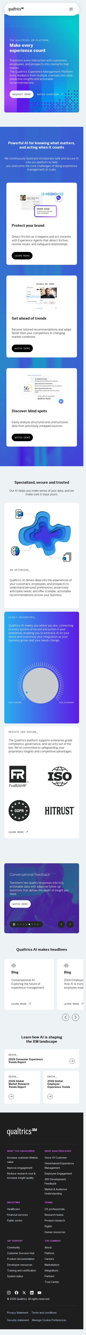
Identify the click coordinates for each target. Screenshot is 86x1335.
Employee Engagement (58, 1173)
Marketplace (52, 1264)
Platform (49, 1253)
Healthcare (13, 1209)
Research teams (54, 1214)
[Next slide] (70, 924)
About (48, 1247)
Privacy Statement (17, 1312)
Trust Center (52, 1281)
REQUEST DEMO (21, 94)
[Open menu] (71, 9)
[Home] (16, 9)
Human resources (55, 1232)
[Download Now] (72, 1061)
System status (15, 1276)
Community (13, 1247)
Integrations (51, 1270)
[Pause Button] (14, 924)
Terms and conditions (44, 1312)
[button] (18, 924)
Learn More (22, 255)
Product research (55, 1220)
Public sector (14, 1220)
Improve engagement (19, 1167)
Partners (49, 1276)
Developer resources (19, 1264)
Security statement (18, 1320)
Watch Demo (22, 348)
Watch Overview (48, 94)
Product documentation (20, 1259)
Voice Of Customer (56, 1157)
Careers (49, 1259)
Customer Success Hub (20, 1253)
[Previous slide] (61, 924)
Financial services (17, 1214)
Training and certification (21, 1270)
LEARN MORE (16, 832)
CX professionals (55, 1209)
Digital (48, 1226)
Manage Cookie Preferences (49, 1320)
